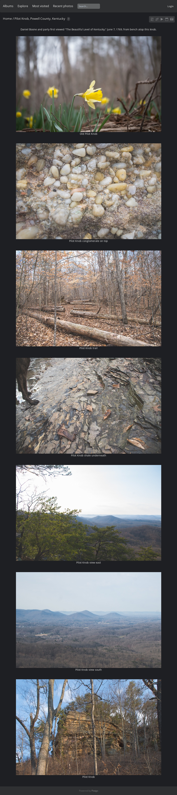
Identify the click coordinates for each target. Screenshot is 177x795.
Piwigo (95, 790)
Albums (8, 6)
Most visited (40, 6)
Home (7, 18)
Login (170, 6)
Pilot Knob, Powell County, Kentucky (39, 18)
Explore (23, 6)
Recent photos (63, 6)
